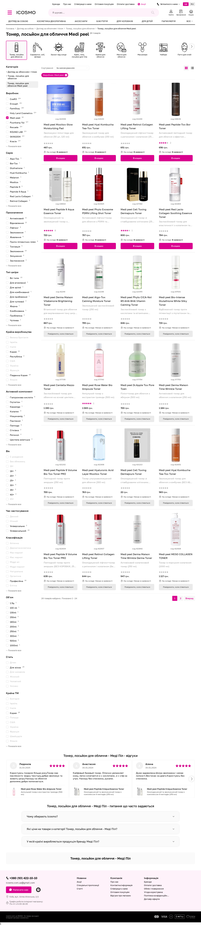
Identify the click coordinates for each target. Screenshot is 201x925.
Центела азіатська (21, 439)
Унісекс (14, 686)
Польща (14, 717)
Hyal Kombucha (19, 172)
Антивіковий (18, 218)
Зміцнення (17, 255)
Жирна (15, 306)
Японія (13, 379)
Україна (14, 365)
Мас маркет (16, 557)
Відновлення (18, 222)
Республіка (17, 356)
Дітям (13, 662)
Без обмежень (17, 461)
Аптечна (14, 543)
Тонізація (16, 246)
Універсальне (18, 525)
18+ (13, 470)
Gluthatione (17, 167)
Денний (14, 516)
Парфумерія (169, 21)
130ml (14, 612)
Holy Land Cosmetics (23, 112)
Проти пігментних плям (24, 241)
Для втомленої (19, 282)
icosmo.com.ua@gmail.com (20, 882)
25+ (13, 480)
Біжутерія (102, 21)
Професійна (18, 580)
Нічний (14, 521)
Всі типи (16, 277)
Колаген (15, 411)
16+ (12, 466)
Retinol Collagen (20, 200)
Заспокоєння (18, 260)
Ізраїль (13, 342)
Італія (13, 346)
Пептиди (16, 425)
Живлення (17, 237)
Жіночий (14, 676)
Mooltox (15, 182)
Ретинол (15, 434)
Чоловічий (15, 681)
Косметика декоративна (51, 21)
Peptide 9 (16, 186)
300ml (14, 635)
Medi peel (17, 117)
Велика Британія (19, 337)
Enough (16, 103)
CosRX (15, 98)
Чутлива (15, 320)
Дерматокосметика (20, 548)
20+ (13, 475)
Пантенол (16, 420)
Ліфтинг (15, 227)
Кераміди (16, 406)
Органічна (15, 576)
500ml (14, 640)
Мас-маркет (16, 552)
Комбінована (18, 310)
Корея (15, 351)
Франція (14, 370)
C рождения (16, 456)
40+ (13, 494)
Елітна (13, 585)
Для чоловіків (125, 21)
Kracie (15, 141)
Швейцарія (16, 736)
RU (192, 4)
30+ (13, 485)
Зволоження (18, 232)
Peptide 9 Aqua (19, 191)
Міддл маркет (17, 566)
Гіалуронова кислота (22, 397)
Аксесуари (81, 21)
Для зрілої (16, 287)
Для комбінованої (20, 291)
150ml (14, 617)
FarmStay (17, 108)
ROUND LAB (18, 131)
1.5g (13, 602)
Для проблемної (20, 296)
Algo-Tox (15, 158)
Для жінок (17, 667)
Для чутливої (18, 301)
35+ (13, 489)
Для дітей (147, 21)
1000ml (15, 645)
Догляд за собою (18, 21)
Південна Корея (20, 375)
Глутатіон (16, 401)
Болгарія (14, 698)
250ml (14, 631)
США (12, 361)
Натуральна (16, 571)
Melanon (15, 177)
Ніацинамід (17, 416)
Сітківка (15, 430)
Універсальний (20, 530)
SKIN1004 (17, 136)
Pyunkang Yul (19, 122)
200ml (14, 626)
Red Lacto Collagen (21, 196)
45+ (12, 499)
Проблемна (17, 315)
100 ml (14, 607)
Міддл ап (14, 562)
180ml (14, 621)
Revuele (16, 127)
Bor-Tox (15, 163)
